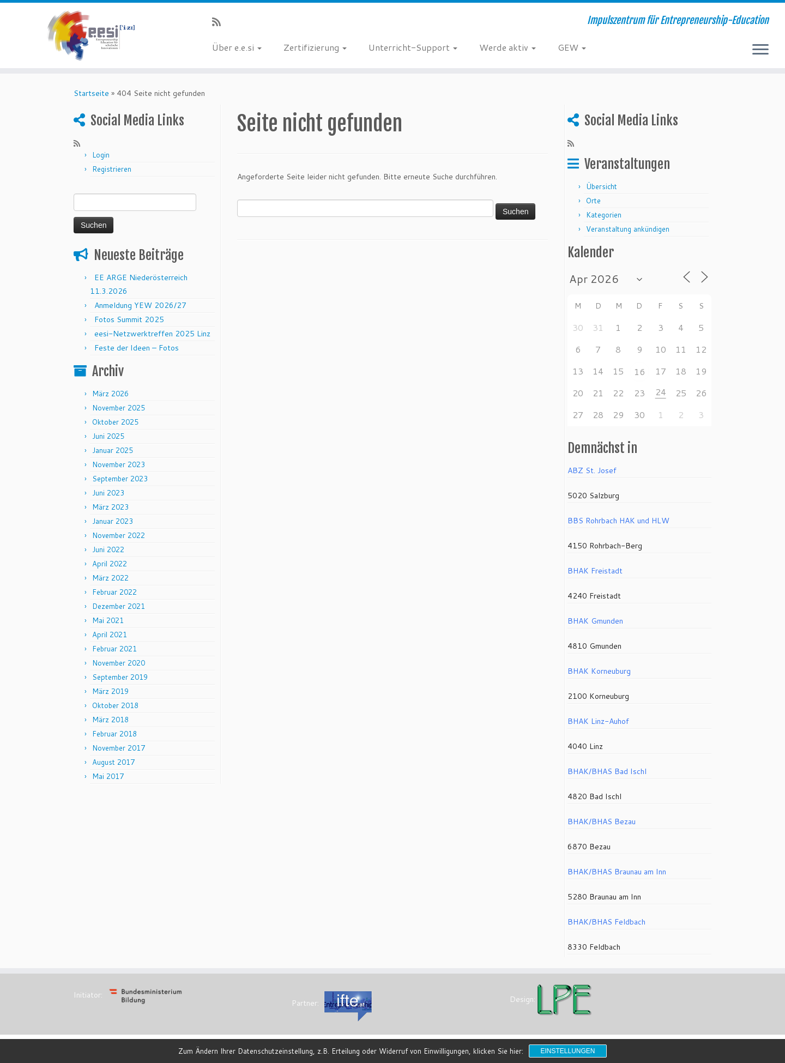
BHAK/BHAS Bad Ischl (607, 771)
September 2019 (120, 677)
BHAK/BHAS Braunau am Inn (616, 871)
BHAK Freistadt (595, 570)
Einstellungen (567, 1051)
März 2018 (110, 719)
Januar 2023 (112, 521)
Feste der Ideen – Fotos (136, 347)
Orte (593, 201)
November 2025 (118, 408)
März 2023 (110, 507)
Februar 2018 (114, 734)
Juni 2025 (108, 436)
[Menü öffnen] (760, 50)
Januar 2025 (112, 450)
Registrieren (111, 169)
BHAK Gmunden (595, 620)
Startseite (91, 93)
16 (639, 371)
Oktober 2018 (115, 705)
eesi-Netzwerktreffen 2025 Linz (152, 333)
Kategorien (603, 215)
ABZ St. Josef (592, 470)
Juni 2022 (108, 549)
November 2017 (118, 748)
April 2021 (109, 634)
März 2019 (110, 691)
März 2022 (110, 578)
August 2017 (113, 762)
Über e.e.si (237, 47)
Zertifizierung (315, 47)
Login (101, 155)
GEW (572, 47)
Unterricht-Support (413, 47)
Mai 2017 (108, 776)
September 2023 (120, 479)
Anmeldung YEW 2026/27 (140, 305)
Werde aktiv (507, 47)
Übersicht (601, 186)
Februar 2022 (114, 592)
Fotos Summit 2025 (129, 319)
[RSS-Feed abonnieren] (220, 22)
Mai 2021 (108, 620)
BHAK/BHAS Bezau (601, 821)
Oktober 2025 (115, 422)
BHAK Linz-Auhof (598, 721)
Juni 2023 (108, 493)
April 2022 (109, 564)
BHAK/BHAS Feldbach (606, 921)
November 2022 (118, 535)
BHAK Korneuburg (599, 671)
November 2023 (118, 464)
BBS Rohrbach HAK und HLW (618, 520)
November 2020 (118, 663)
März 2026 (110, 393)
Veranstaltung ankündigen (627, 229)
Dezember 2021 (118, 606)
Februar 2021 (114, 649)
